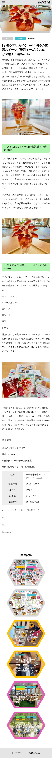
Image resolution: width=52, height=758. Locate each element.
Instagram (6, 532)
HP (3, 524)
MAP (39, 477)
